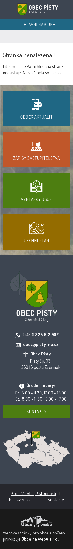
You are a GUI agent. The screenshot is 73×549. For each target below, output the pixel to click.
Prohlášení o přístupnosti (33, 493)
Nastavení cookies (25, 499)
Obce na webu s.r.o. (40, 539)
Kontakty (36, 411)
